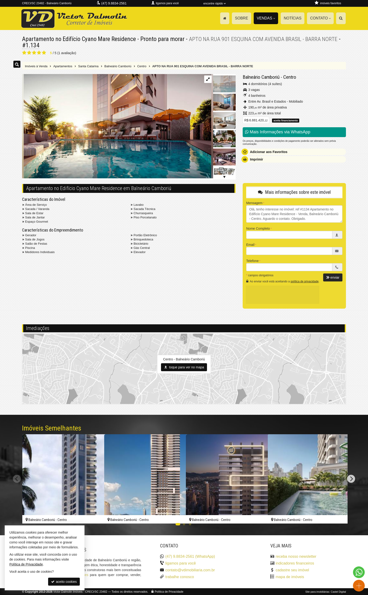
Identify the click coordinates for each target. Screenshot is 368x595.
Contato (320, 18)
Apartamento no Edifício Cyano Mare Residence (80, 38)
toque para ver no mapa (184, 367)
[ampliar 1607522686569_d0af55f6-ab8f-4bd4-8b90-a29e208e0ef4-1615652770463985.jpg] (116, 126)
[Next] (351, 479)
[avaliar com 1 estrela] (24, 52)
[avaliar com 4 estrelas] (39, 52)
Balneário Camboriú (261, 77)
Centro (289, 77)
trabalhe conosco (179, 577)
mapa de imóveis (290, 577)
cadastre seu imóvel (292, 570)
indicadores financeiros (295, 563)
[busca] (341, 18)
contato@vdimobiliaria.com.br (190, 570)
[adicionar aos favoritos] (95, 516)
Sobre (241, 18)
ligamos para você (180, 563)
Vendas (266, 18)
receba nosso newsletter (296, 556)
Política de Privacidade (169, 591)
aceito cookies (64, 582)
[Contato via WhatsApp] (359, 572)
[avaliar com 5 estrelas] (44, 52)
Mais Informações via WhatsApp (277, 131)
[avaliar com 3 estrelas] (34, 52)
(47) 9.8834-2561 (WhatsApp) (190, 556)
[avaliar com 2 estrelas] (29, 52)
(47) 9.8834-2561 (113, 3)
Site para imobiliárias (317, 591)
